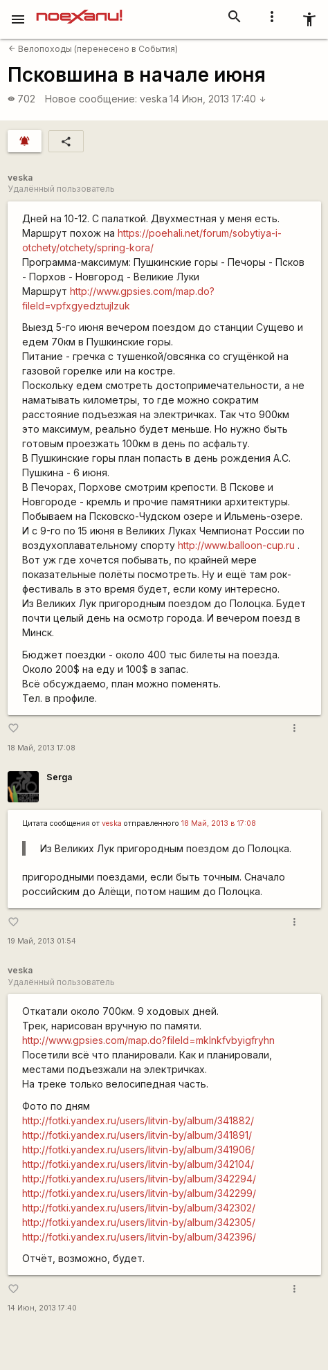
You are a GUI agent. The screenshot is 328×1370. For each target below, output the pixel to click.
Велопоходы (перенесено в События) (93, 49)
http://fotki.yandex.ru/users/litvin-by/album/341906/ (138, 1149)
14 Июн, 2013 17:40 (218, 99)
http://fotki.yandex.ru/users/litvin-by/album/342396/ (139, 1237)
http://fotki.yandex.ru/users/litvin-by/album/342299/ (139, 1193)
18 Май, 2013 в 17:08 (218, 823)
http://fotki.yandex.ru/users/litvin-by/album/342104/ (138, 1164)
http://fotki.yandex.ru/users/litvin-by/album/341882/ (138, 1120)
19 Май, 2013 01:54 (42, 941)
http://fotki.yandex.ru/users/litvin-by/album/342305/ (138, 1222)
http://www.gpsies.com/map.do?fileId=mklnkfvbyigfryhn (148, 1040)
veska (153, 99)
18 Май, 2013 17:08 (41, 747)
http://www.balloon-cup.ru (236, 545)
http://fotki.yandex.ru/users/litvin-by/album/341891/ (137, 1135)
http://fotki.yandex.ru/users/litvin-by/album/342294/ (139, 1178)
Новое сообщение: (91, 99)
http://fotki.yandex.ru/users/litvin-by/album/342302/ (138, 1208)
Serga (59, 777)
